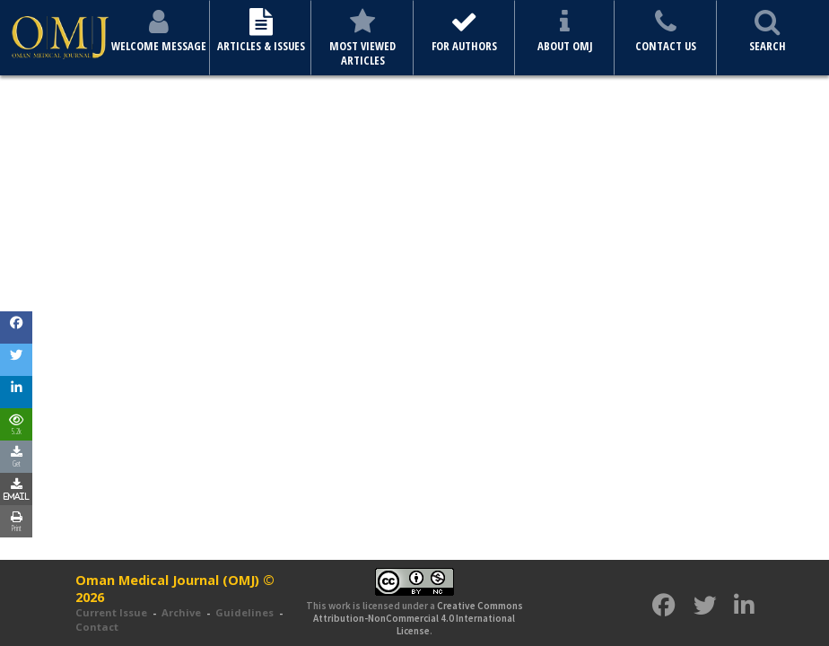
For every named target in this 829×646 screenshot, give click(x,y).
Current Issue (111, 612)
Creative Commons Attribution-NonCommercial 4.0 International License (418, 618)
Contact (96, 626)
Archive (181, 612)
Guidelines (244, 612)
